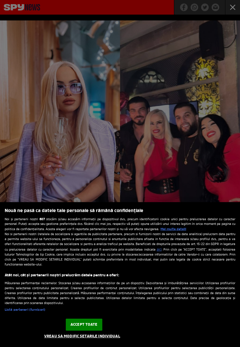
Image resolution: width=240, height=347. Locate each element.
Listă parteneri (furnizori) (25, 310)
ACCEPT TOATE (84, 325)
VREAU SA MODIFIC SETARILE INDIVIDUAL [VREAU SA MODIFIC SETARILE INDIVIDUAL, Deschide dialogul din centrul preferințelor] (82, 336)
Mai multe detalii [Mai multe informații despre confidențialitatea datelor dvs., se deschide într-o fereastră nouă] (173, 229)
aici (159, 250)
